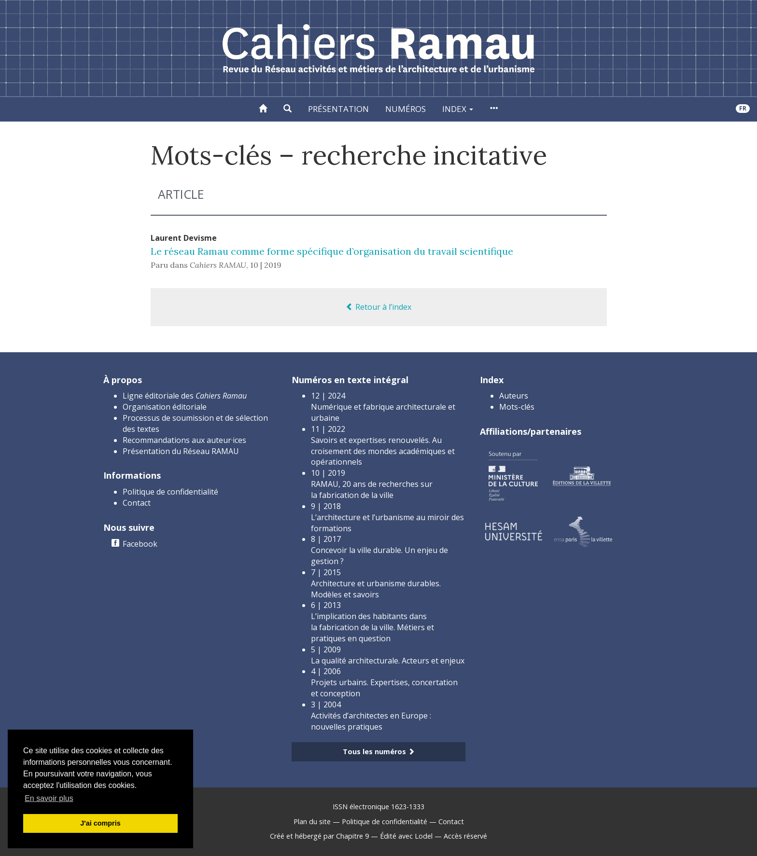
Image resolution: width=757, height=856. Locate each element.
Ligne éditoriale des (185, 395)
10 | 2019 (265, 265)
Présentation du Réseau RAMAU (181, 451)
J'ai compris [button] (100, 823)
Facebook (140, 543)
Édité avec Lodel (406, 836)
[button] (287, 109)
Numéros (405, 108)
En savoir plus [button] (49, 798)
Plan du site (312, 821)
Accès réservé (465, 836)
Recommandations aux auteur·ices (184, 440)
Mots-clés (516, 406)
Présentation (338, 108)
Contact (137, 502)
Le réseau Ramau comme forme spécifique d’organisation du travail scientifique (332, 251)
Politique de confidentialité (170, 491)
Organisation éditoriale (165, 406)
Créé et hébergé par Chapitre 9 (319, 836)
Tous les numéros (379, 751)
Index (457, 108)
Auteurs (513, 395)
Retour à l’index (378, 307)
